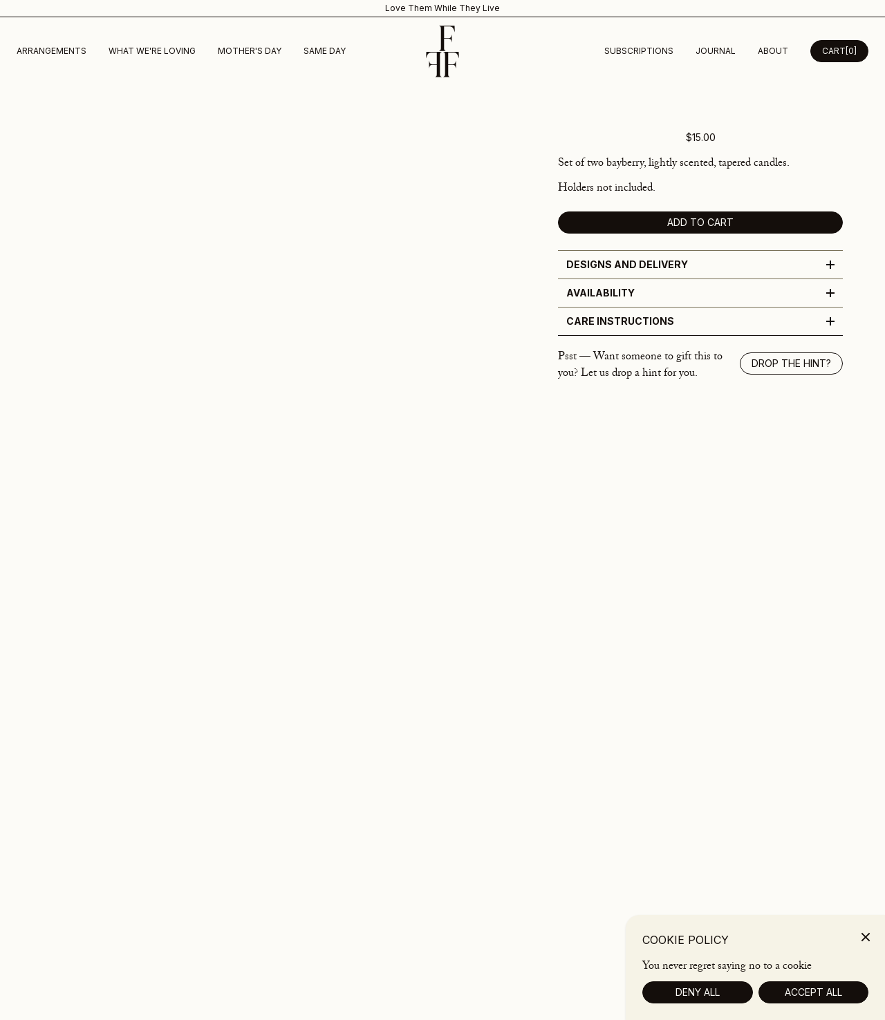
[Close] (865, 957)
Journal (716, 51)
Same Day (325, 51)
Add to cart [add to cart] (700, 222)
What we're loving (152, 51)
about (773, 51)
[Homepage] (442, 51)
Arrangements (51, 51)
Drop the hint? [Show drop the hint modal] (791, 363)
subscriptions (638, 51)
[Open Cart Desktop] (839, 51)
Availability (700, 293)
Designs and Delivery (700, 264)
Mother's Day (249, 51)
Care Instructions (700, 321)
